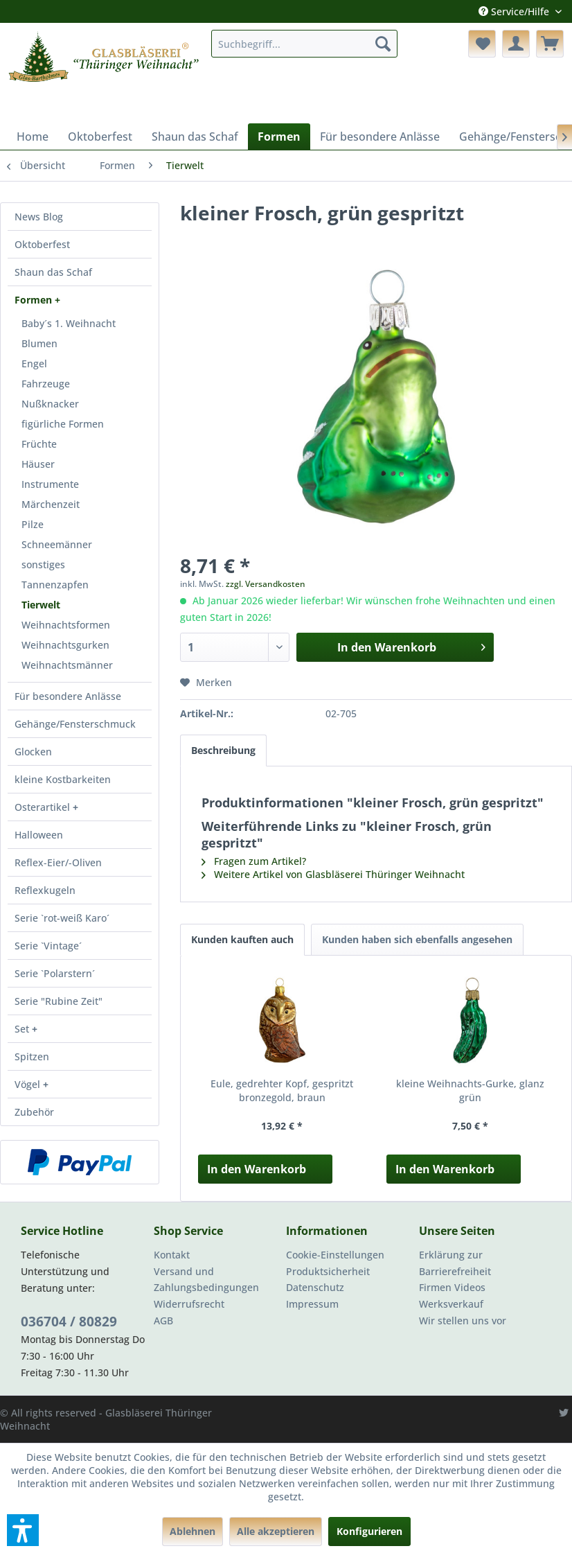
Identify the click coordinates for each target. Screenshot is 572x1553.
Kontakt (172, 1254)
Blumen (39, 343)
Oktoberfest (42, 244)
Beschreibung (223, 750)
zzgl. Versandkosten (265, 584)
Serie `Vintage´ (48, 945)
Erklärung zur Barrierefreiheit (455, 1263)
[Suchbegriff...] (304, 44)
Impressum (312, 1303)
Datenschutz (315, 1287)
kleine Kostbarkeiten (63, 779)
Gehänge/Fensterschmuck (75, 723)
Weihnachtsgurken (65, 644)
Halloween (39, 834)
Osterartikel (44, 807)
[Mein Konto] (516, 44)
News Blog (39, 216)
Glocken (33, 751)
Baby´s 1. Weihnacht (68, 323)
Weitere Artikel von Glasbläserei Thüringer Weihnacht (333, 874)
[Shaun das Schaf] (195, 136)
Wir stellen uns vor (462, 1320)
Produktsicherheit (328, 1271)
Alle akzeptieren (275, 1531)
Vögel (29, 1084)
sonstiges (43, 564)
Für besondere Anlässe (68, 696)
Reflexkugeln (45, 890)
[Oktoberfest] (100, 136)
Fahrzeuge (45, 383)
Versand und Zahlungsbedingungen (206, 1280)
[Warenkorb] (550, 44)
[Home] (32, 136)
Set (23, 1028)
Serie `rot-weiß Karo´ (62, 917)
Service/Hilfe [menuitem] (515, 11)
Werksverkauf (451, 1303)
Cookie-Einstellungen (335, 1254)
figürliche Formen (62, 423)
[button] (23, 1530)
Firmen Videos (452, 1287)
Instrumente (50, 484)
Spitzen (32, 1056)
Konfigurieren (369, 1531)
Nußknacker (50, 403)
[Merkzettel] (482, 44)
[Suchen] (382, 44)
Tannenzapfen (55, 584)
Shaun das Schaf (53, 272)
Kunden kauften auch (242, 939)
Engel (34, 363)
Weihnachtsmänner (67, 665)
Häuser (38, 464)
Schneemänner (56, 544)
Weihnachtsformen (65, 624)
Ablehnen (192, 1531)
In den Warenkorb (256, 1169)
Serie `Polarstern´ (55, 973)
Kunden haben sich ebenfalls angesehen (417, 939)
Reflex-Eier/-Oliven (58, 862)
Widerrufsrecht (189, 1303)
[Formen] (279, 136)
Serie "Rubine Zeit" (58, 1001)
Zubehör (34, 1111)
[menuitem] (304, 44)
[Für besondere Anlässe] (379, 136)
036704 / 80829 (69, 1322)
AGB (163, 1320)
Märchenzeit (50, 504)
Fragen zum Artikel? (254, 861)
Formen (35, 299)
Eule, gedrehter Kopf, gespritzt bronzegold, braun (282, 1090)
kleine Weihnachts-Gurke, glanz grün (470, 1090)
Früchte (39, 443)
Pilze (32, 524)
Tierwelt (40, 604)
